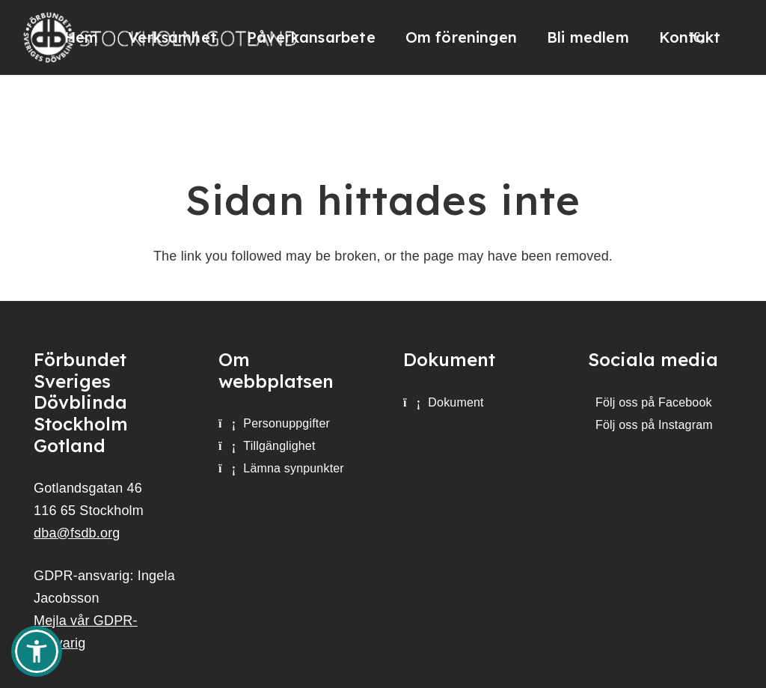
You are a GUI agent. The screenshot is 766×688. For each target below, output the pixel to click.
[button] (36, 651)
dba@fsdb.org (77, 533)
